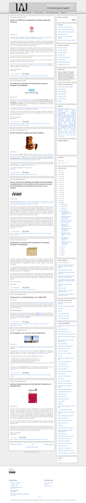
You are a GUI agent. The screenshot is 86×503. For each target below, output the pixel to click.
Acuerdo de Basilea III (27, 374)
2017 (60, 188)
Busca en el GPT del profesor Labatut (66, 40)
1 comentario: (14, 437)
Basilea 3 (34, 374)
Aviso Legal (46, 484)
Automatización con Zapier (64, 348)
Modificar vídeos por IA (63, 423)
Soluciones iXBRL (62, 288)
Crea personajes (61, 373)
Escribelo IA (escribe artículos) (65, 383)
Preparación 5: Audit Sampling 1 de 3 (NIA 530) (28, 297)
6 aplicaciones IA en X (63, 329)
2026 (60, 170)
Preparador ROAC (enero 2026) (65, 27)
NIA (38, 323)
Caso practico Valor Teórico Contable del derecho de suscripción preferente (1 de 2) (66, 281)
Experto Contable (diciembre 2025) (66, 29)
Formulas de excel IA (63, 394)
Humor (63, 133)
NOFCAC (44, 123)
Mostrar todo (40, 496)
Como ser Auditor (38, 12)
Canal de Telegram (62, 91)
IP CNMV (60, 311)
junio (62, 250)
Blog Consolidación (26, 12)
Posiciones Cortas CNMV (63, 315)
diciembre (63, 204)
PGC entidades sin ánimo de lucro (67, 127)
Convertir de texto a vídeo (64, 366)
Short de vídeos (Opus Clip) (64, 438)
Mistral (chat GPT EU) (63, 418)
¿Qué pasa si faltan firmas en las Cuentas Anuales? (65, 291)
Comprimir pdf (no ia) (62, 364)
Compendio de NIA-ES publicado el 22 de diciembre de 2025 (66, 295)
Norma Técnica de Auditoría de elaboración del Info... (65, 225)
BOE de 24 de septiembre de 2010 (23, 99)
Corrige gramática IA (62, 369)
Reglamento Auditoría (70, 115)
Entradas (61, 160)
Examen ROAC (63, 109)
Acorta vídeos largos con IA (64, 331)
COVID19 (73, 113)
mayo (62, 252)
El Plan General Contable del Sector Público (27, 133)
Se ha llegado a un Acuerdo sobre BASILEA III (27, 333)
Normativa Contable (62, 47)
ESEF (74, 122)
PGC (59, 121)
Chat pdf (60, 355)
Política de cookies (48, 486)
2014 (60, 194)
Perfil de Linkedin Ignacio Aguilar (65, 86)
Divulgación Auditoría (18, 323)
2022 (60, 178)
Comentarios (62, 163)
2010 (60, 202)
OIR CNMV (60, 308)
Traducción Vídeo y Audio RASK (65, 443)
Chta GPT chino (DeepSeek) (64, 361)
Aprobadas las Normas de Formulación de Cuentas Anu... (66, 230)
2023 (60, 176)
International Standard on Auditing (30, 323)
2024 (60, 174)
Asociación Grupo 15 (62, 34)
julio (62, 248)
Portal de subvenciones (63, 318)
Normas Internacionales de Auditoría (67, 111)
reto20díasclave (61, 131)
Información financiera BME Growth (66, 306)
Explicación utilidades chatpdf (64, 389)
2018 (60, 186)
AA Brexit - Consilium (15, 482)
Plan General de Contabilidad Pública (26, 163)
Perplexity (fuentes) (62, 433)
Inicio (33, 444)
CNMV (59, 460)
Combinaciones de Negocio (19, 123)
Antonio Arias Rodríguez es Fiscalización (19, 493)
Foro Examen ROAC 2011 (64, 262)
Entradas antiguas (48, 444)
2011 (60, 200)
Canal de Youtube (62, 96)
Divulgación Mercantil (70, 120)
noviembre (63, 206)
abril (62, 254)
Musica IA (60, 425)
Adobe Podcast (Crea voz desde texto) (66, 334)
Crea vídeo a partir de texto (64, 376)
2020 (60, 182)
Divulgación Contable (18, 75)
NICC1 (70, 132)
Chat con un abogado (63, 350)
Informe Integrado (65, 132)
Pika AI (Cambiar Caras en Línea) (65, 436)
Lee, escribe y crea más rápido (65, 409)
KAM (75, 126)
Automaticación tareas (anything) (65, 346)
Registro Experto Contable (64, 116)
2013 (60, 196)
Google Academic (62, 89)
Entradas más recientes (16, 444)
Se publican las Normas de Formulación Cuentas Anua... (65, 218)
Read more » (13, 169)
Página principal (14, 12)
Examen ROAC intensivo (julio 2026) (66, 31)
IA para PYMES (61, 401)
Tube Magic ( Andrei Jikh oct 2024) (66, 450)
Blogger (73, 500)
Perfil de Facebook (62, 98)
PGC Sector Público (32, 174)
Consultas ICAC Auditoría (63, 57)
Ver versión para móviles (31, 447)
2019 (60, 184)
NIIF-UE (46, 75)
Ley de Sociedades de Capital (66, 126)
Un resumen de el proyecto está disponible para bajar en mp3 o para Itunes (26, 63)
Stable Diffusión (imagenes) (64, 441)
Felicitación (73, 116)
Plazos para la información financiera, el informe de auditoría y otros (66, 276)
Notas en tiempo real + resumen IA (66, 427)
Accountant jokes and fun (16, 487)
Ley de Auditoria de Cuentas (65, 117)
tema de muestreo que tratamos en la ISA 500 (42, 302)
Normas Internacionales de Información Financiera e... (65, 243)
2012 (60, 198)
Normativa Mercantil (62, 50)
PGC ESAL (25, 174)
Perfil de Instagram (62, 94)
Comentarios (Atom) (34, 452)
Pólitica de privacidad (48, 482)
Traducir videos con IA (63, 445)
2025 (60, 172)
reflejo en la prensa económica (41, 353)
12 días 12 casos (66, 121)
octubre (62, 208)
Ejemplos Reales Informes (64, 62)
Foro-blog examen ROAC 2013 (65, 270)
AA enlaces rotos (14, 485)
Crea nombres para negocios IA (65, 371)
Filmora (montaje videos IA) (64, 391)
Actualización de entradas (64, 64)
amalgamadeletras (14, 490)
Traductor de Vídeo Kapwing (64, 448)
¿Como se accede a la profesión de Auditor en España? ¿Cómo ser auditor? (66, 266)
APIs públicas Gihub (62, 343)
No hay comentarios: (15, 73)
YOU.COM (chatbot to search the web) (66, 453)
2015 (60, 192)
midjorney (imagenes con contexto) (66, 415)
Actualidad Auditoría (17, 233)
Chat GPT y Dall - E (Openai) (64, 353)
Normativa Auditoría (62, 52)
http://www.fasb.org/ (39, 65)
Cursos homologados (70, 130)
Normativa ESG (61, 54)
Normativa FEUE (62, 59)
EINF (70, 122)
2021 (60, 180)
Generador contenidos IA (63, 399)
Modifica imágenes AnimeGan (64, 420)
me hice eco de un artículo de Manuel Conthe (25, 350)
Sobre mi (63, 12)
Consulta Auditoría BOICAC (67, 122)
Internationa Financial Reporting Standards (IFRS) (33, 75)
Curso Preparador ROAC (52, 12)
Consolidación (29, 123)
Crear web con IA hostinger (64, 381)
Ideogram (60, 403)
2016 (60, 190)
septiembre (63, 210)
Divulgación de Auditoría (27, 233)
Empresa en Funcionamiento (67, 123)
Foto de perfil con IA (62, 396)
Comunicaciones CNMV (63, 313)
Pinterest (60, 101)
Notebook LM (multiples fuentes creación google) (65, 431)
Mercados (35, 233)
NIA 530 (41, 323)
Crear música (61, 378)
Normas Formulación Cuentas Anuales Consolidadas (67, 119)
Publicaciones (61, 113)
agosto (62, 246)
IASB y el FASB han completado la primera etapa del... (66, 213)
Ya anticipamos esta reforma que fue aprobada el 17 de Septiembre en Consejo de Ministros (30, 107)
